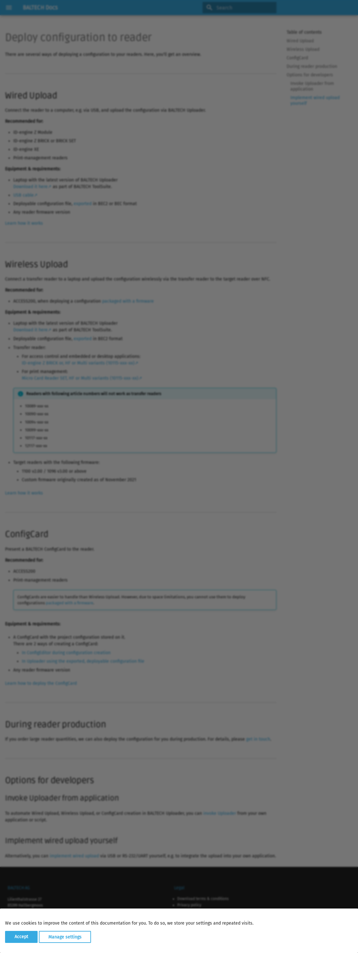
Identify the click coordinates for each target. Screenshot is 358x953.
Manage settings (65, 936)
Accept (21, 936)
